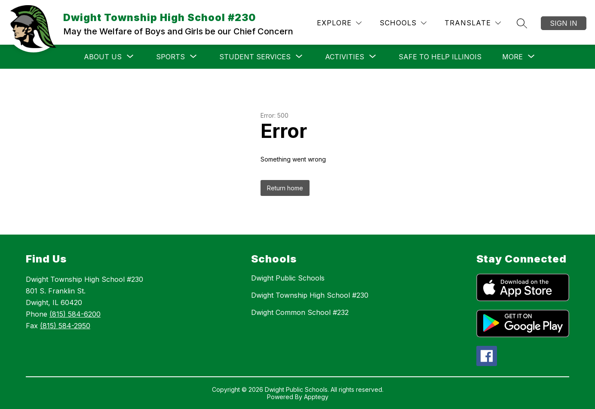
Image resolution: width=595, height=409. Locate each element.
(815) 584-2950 (65, 325)
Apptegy (316, 396)
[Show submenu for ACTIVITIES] (344, 57)
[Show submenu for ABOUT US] (103, 57)
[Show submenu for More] (512, 57)
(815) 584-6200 (75, 314)
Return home (285, 188)
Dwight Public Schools (288, 278)
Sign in (563, 23)
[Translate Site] (472, 23)
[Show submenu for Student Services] (255, 57)
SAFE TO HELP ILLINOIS (440, 56)
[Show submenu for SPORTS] (170, 57)
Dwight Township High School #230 (309, 295)
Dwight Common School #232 (300, 312)
